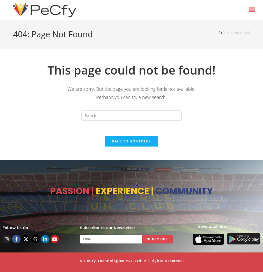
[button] (252, 10)
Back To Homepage (131, 141)
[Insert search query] (131, 115)
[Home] (220, 32)
